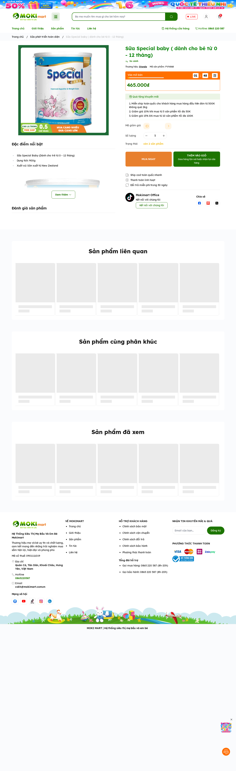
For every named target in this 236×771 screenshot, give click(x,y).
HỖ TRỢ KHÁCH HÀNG (133, 521)
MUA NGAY (149, 159)
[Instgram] (41, 601)
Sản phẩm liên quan (118, 251)
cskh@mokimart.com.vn (30, 586)
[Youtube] (23, 601)
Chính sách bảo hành (135, 545)
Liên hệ (73, 552)
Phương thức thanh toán (136, 552)
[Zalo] (49, 601)
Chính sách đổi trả (133, 539)
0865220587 (22, 578)
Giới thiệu (74, 533)
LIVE (193, 16)
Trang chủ (75, 526)
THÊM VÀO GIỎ (196, 159)
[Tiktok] (32, 601)
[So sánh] (131, 61)
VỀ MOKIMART (74, 521)
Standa (143, 66)
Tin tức (73, 545)
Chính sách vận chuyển (136, 533)
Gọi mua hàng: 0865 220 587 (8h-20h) (145, 565)
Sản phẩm (75, 539)
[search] (171, 16)
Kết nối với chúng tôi (151, 205)
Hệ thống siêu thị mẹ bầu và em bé (126, 628)
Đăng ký (216, 530)
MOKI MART (94, 628)
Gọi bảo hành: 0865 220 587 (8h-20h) (144, 572)
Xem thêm (63, 194)
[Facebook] (15, 601)
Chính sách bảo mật (134, 526)
